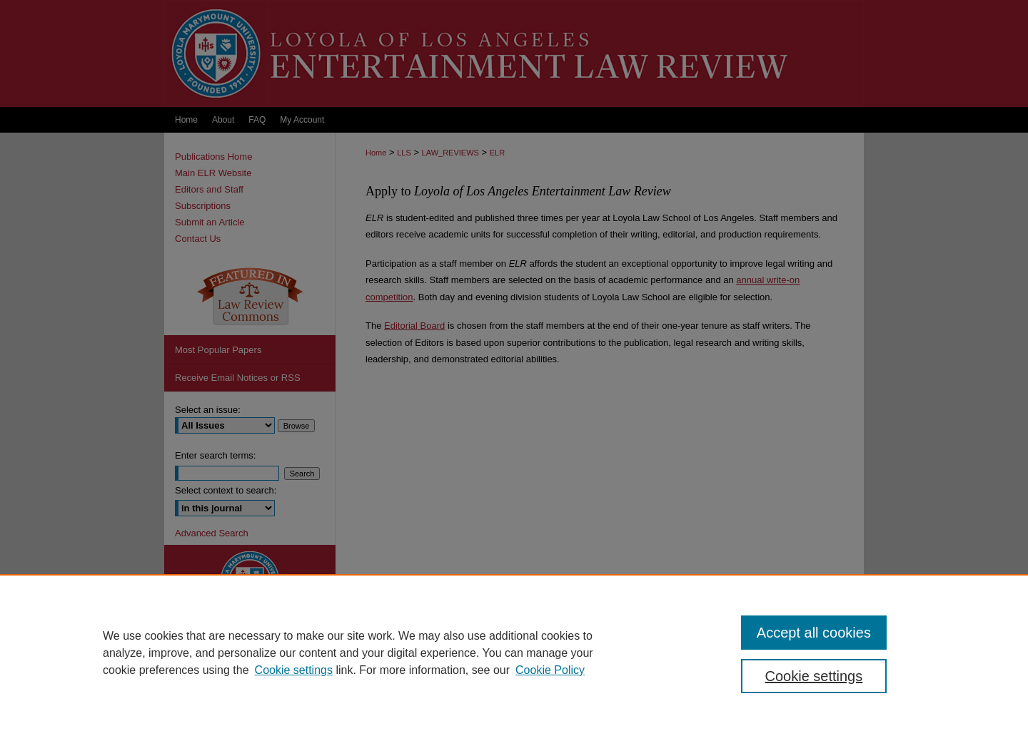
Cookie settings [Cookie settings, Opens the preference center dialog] (814, 676)
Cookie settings (294, 670)
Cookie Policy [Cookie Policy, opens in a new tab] (550, 670)
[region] (514, 652)
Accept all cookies (814, 632)
